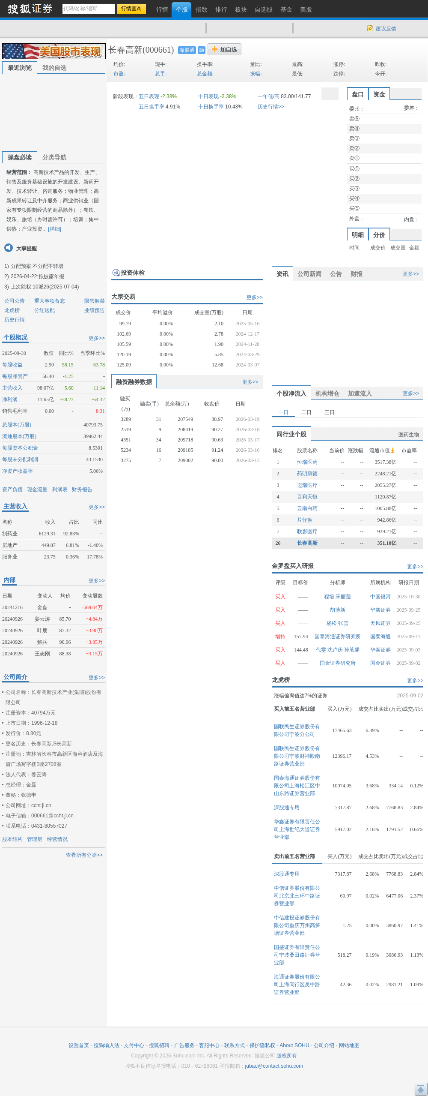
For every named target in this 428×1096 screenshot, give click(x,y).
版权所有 (286, 1056)
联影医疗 (307, 531)
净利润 (10, 399)
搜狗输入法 (106, 1045)
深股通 (187, 50)
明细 (358, 234)
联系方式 (234, 1045)
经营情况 (57, 839)
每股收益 (12, 365)
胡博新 (337, 610)
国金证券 (380, 663)
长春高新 (125, 49)
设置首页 (78, 1045)
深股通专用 (287, 808)
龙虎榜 (12, 310)
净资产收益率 (17, 471)
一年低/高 (268, 96)
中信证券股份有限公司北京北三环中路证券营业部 (297, 896)
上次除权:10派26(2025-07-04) (45, 287)
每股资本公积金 (20, 448)
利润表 (60, 489)
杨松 (332, 623)
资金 (379, 94)
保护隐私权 (262, 1045)
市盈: (119, 74)
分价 (379, 234)
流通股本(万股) (19, 436)
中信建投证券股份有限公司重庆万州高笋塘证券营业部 (297, 925)
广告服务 (184, 1045)
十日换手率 (211, 107)
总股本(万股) (16, 425)
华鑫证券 (380, 610)
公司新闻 (309, 273)
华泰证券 (380, 650)
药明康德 (307, 474)
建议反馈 (386, 29)
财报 (357, 273)
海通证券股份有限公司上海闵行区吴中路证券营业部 (297, 984)
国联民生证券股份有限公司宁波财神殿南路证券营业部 (297, 756)
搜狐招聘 (159, 1045)
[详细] (54, 229)
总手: (160, 74)
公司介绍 (324, 1045)
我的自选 (54, 67)
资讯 (282, 273)
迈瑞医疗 (307, 485)
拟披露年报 (51, 276)
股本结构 (12, 839)
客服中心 (209, 1045)
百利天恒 (307, 497)
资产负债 (12, 489)
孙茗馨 (352, 650)
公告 (336, 273)
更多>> (97, 338)
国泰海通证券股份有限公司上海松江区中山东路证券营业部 (297, 785)
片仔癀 (304, 520)
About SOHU (294, 1045)
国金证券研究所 (338, 663)
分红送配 (44, 310)
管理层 (34, 839)
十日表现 (208, 96)
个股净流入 (291, 393)
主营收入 (12, 388)
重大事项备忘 (49, 301)
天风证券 (380, 623)
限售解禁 (94, 301)
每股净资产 (15, 376)
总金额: (205, 74)
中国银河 (380, 597)
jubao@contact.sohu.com (274, 1066)
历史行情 (14, 320)
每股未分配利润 (20, 459)
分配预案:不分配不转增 (37, 266)
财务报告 (82, 489)
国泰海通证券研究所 (338, 637)
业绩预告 (94, 310)
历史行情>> (271, 107)
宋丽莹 (343, 597)
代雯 (321, 650)
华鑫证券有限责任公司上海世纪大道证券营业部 (297, 829)
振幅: (256, 74)
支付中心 (134, 1045)
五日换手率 (151, 107)
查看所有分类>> (84, 855)
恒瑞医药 (307, 462)
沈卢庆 (335, 650)
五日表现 (149, 96)
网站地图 (349, 1045)
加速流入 (360, 393)
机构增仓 (327, 393)
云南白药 (307, 508)
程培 (330, 597)
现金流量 (37, 489)
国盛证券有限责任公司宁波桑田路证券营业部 (297, 955)
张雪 (343, 623)
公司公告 (14, 301)
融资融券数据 (134, 381)
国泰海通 (380, 637)
